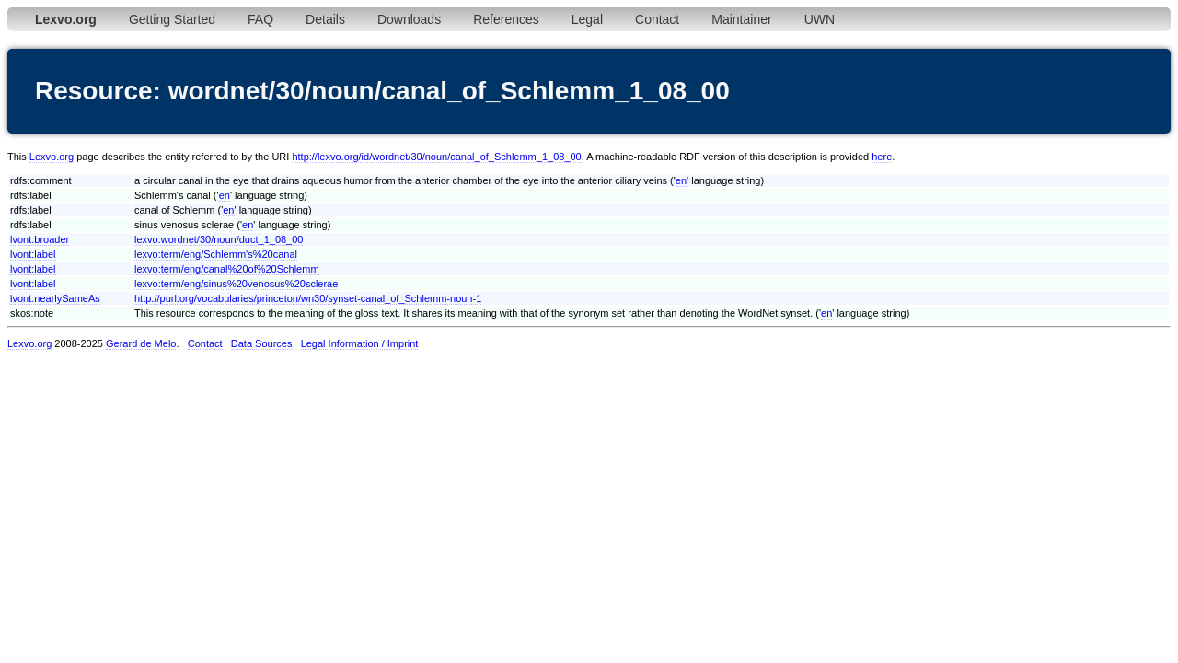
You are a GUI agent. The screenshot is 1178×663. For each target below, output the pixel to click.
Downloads (409, 19)
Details (325, 19)
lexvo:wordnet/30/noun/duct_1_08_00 (218, 239)
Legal (587, 19)
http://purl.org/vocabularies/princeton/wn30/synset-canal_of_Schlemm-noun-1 (307, 298)
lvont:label (33, 254)
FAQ (260, 19)
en (681, 180)
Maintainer (741, 19)
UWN (819, 19)
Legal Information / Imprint (360, 343)
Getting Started (172, 19)
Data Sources (262, 343)
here (882, 156)
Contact (657, 19)
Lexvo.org (51, 156)
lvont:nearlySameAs (55, 298)
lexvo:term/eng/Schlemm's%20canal (215, 254)
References (506, 19)
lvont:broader (39, 239)
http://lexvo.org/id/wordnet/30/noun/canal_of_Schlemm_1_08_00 (436, 156)
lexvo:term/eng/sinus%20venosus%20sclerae (236, 283)
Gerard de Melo (141, 343)
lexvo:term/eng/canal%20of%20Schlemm (226, 268)
